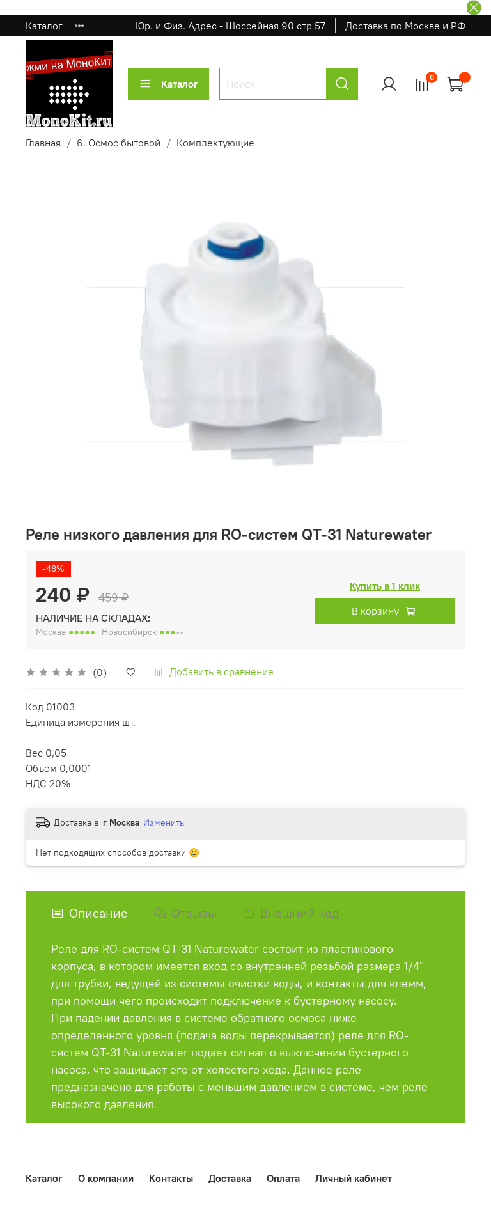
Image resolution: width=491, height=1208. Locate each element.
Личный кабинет (353, 1178)
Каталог (44, 25)
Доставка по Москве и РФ (405, 25)
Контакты (171, 1178)
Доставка (229, 1178)
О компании (106, 1178)
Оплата (283, 1178)
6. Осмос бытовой (118, 142)
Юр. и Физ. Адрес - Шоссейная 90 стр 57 (230, 25)
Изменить (163, 822)
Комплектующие (215, 142)
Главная (43, 142)
